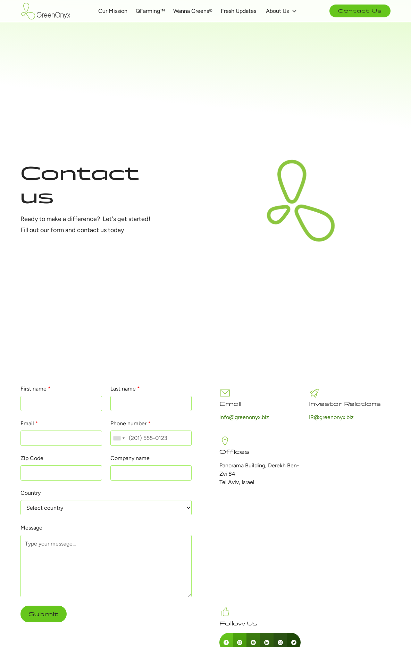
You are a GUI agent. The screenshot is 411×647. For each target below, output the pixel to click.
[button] (281, 11)
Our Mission (112, 11)
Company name (130, 458)
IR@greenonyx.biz (331, 417)
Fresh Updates (238, 11)
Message (31, 527)
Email (29, 423)
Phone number (130, 423)
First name (35, 388)
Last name (125, 388)
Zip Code (31, 458)
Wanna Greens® (192, 11)
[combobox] (119, 438)
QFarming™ (150, 11)
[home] (46, 11)
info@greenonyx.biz (244, 417)
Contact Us (360, 11)
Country (30, 493)
